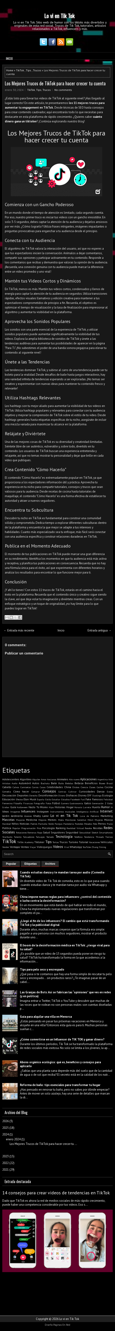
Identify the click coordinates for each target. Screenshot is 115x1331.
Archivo (50, 863)
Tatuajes (40, 836)
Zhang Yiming (98, 847)
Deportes (23, 795)
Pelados (88, 823)
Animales (62, 779)
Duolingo (97, 795)
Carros (35, 787)
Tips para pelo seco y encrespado (42, 969)
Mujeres (99, 819)
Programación (28, 828)
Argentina (102, 779)
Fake (88, 799)
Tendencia (89, 836)
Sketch (94, 832)
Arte (110, 779)
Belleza (79, 783)
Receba (88, 828)
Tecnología (63, 836)
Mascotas (8, 820)
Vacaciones (94, 842)
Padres (33, 823)
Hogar (70, 807)
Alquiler (36, 779)
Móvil (90, 819)
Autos (35, 783)
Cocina (108, 787)
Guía (13, 807)
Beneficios (91, 783)
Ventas (25, 847)
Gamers (65, 803)
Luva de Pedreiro (89, 816)
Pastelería (68, 823)
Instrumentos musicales (62, 811)
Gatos (87, 803)
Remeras (31, 832)
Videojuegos (44, 847)
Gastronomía (76, 803)
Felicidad (108, 799)
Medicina (31, 819)
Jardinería (17, 816)
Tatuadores (28, 836)
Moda (61, 819)
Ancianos (51, 779)
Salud (46, 832)
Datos (110, 791)
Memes (52, 819)
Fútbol (56, 803)
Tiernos (109, 836)
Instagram (43, 811)
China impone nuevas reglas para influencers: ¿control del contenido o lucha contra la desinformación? (65, 899)
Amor (43, 779)
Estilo (48, 799)
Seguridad (72, 832)
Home (9, 70)
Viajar (33, 847)
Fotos (48, 803)
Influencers (28, 811)
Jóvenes (28, 816)
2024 (5, 1134)
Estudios (65, 799)
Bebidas (69, 783)
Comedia (6, 791)
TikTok (20, 70)
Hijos (51, 807)
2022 (5, 1163)
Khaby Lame (41, 816)
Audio (14, 783)
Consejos (49, 791)
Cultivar (72, 791)
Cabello (6, 787)
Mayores (20, 819)
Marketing (107, 816)
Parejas (58, 823)
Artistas (6, 783)
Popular (16, 828)
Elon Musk (30, 799)
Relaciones (21, 832)
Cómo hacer (21, 791)
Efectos (19, 799)
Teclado (50, 836)
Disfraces (72, 795)
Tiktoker (39, 842)
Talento (17, 836)
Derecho (33, 795)
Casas (42, 787)
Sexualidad (85, 832)
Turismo (73, 842)
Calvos (16, 787)
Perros (102, 823)
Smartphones (106, 832)
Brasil (110, 783)
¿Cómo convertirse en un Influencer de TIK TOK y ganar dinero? (62, 1039)
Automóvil (25, 783)
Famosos (97, 799)
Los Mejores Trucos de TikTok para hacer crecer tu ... (43, 1144)
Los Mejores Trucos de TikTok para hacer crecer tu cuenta (55, 83)
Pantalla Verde (46, 823)
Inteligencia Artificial (87, 811)
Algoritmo (26, 779)
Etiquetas (30, 863)
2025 (5, 1128)
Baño (61, 783)
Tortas (56, 842)
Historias (60, 807)
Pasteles (79, 823)
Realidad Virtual (75, 828)
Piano (110, 823)
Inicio (9, 58)
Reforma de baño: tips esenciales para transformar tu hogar (60, 1085)
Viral (66, 847)
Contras (62, 791)
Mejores (42, 819)
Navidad (6, 823)
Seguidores (58, 832)
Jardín (5, 816)
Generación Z (99, 803)
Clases (92, 787)
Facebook (75, 799)
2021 (5, 1170)
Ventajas (15, 847)
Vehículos (107, 842)
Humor (105, 807)
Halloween (22, 807)
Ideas (5, 811)
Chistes (75, 787)
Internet (106, 811)
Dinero (61, 795)
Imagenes (15, 811)
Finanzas (28, 803)
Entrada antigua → (99, 630)
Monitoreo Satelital (75, 819)
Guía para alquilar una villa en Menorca (46, 1017)
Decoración (9, 795)
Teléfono (78, 836)
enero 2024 (13, 1139)
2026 (5, 1121)
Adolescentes (10, 779)
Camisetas (25, 787)
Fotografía (39, 803)
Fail (83, 799)
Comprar (35, 791)
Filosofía (17, 803)
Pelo (95, 823)
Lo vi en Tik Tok (59, 16)
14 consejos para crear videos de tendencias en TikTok (56, 1193)
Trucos (37, 70)
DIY (89, 795)
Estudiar (56, 799)
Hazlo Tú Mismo (38, 807)
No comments (63, 90)
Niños (15, 823)
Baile (54, 783)
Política (6, 828)
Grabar (5, 807)
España (40, 799)
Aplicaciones (88, 779)
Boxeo (102, 783)
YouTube (87, 847)
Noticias (24, 823)
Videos (58, 846)
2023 (5, 1156)
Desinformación (48, 795)
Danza (100, 791)
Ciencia (84, 787)
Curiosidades (87, 791)
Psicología (48, 828)
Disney (82, 795)
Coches (100, 787)
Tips (28, 70)
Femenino (7, 803)
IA (112, 807)
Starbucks (7, 836)
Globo (110, 803)
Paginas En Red (61, 1324)
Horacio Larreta (82, 807)
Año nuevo (74, 779)
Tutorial (83, 842)
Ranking (61, 828)
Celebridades (55, 787)
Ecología (107, 795)
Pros (39, 828)
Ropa (39, 832)
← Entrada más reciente (19, 630)
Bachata (45, 783)
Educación (8, 799)
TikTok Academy (25, 842)
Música (108, 819)
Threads (100, 836)
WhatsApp (76, 847)
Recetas (98, 828)
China (67, 787)
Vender (5, 847)
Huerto (96, 807)
